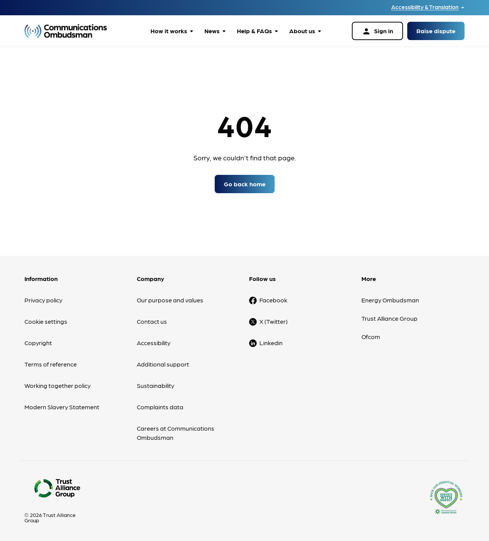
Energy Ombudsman (390, 300)
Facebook (273, 300)
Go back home (245, 184)
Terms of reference (50, 364)
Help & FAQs (254, 31)
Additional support (163, 364)
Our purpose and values (170, 300)
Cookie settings (45, 321)
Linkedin (271, 343)
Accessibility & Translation (424, 7)
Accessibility (153, 343)
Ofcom (370, 337)
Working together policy (57, 385)
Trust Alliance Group (389, 318)
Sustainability (155, 385)
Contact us (152, 321)
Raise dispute (435, 31)
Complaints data (160, 407)
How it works (169, 31)
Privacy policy (43, 300)
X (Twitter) (273, 321)
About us (302, 31)
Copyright (38, 343)
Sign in (377, 31)
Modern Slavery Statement (61, 407)
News (212, 31)
